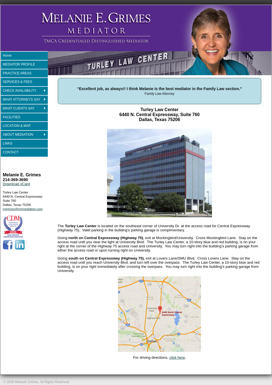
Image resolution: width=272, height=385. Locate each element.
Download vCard (16, 184)
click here (177, 357)
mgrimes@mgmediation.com (23, 209)
